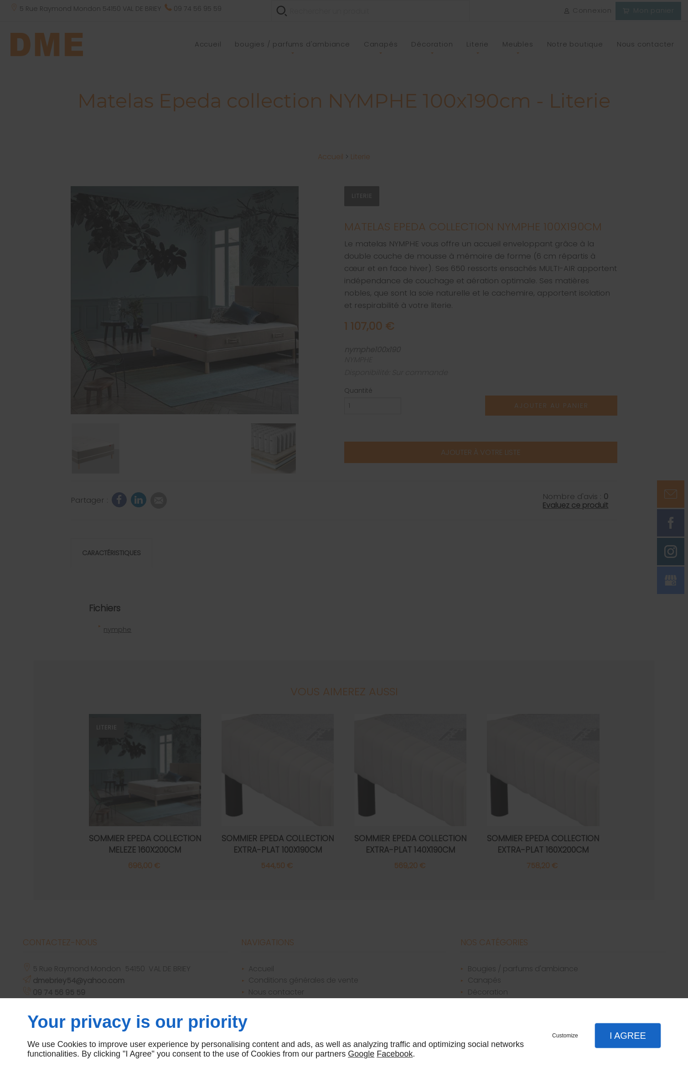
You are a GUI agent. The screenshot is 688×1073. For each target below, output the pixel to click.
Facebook (395, 1053)
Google (361, 1053)
